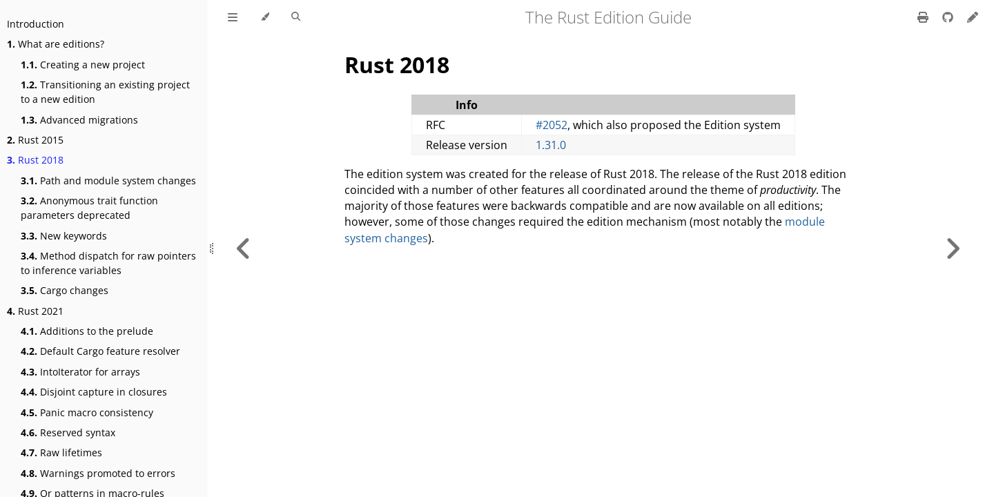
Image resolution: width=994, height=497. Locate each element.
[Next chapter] (953, 248)
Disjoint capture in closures (94, 391)
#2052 (551, 125)
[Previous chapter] (244, 248)
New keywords (64, 235)
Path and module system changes (108, 180)
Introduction (35, 23)
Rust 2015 (35, 139)
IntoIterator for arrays (80, 371)
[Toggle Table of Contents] (232, 17)
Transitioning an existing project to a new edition (105, 92)
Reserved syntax (68, 432)
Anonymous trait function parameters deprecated (89, 208)
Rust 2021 (35, 311)
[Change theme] (264, 17)
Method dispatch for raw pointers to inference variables (108, 263)
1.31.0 (551, 145)
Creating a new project (83, 64)
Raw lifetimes (61, 452)
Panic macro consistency (87, 412)
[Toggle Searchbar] (295, 17)
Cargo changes (64, 290)
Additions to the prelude (87, 331)
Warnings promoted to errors (98, 473)
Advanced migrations (79, 119)
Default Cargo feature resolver (100, 351)
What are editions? (55, 43)
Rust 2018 (35, 159)
